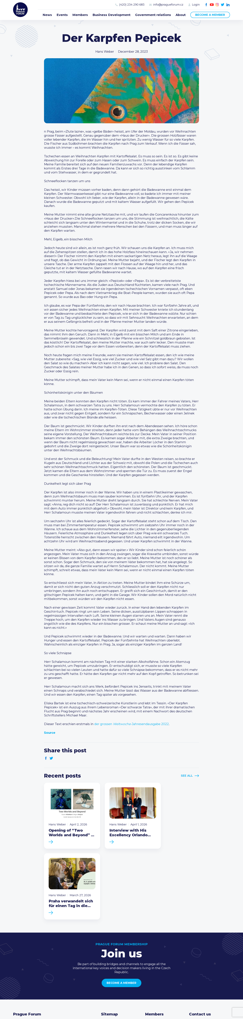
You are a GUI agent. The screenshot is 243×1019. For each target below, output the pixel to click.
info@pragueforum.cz (168, 4)
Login (196, 4)
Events (62, 15)
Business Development (111, 15)
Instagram (217, 5)
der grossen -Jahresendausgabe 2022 (131, 724)
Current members (159, 950)
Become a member (210, 15)
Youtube (212, 5)
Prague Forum (21, 10)
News (47, 15)
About (181, 15)
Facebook (206, 5)
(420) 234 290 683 (131, 4)
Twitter (223, 5)
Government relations (153, 15)
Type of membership (161, 955)
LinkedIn (228, 5)
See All (187, 775)
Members (80, 15)
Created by (121, 1008)
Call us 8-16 (197, 950)
